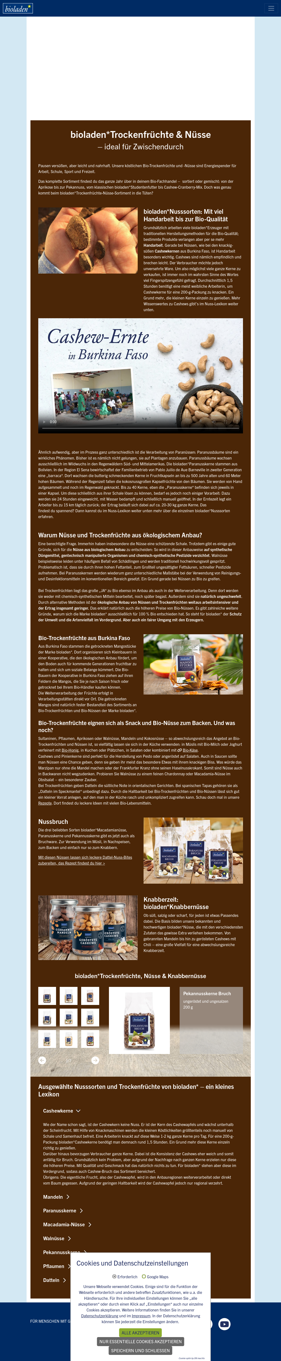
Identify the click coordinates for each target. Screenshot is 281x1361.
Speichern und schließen (140, 1350)
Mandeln (53, 1196)
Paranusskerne (59, 1210)
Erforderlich (127, 1277)
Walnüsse (53, 1238)
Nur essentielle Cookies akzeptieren (140, 1341)
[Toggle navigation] (271, 8)
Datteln (51, 1280)
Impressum (141, 1315)
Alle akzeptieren (140, 1332)
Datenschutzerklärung (99, 1315)
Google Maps (157, 1277)
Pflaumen (53, 1266)
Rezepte (45, 802)
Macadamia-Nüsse (64, 1224)
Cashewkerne (58, 1110)
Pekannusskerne (61, 1252)
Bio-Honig (70, 749)
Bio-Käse (190, 749)
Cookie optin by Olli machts (191, 1358)
